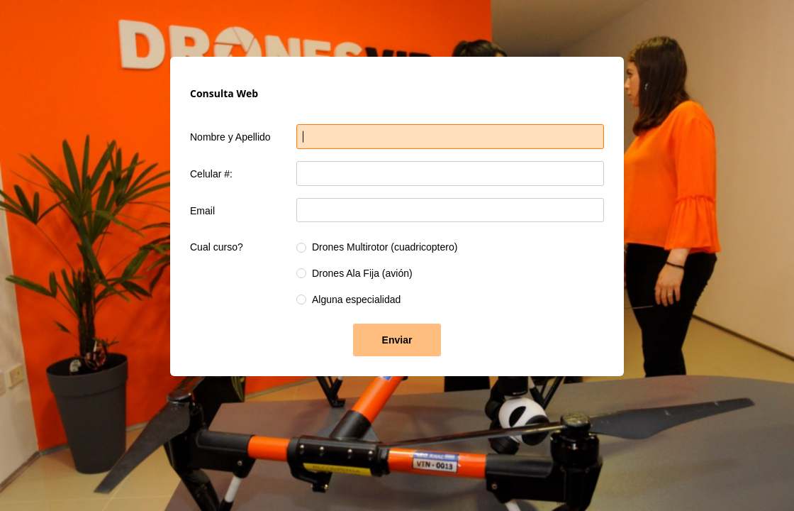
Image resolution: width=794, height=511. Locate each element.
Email (202, 210)
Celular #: (211, 174)
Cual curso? (216, 247)
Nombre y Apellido (230, 137)
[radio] (301, 248)
